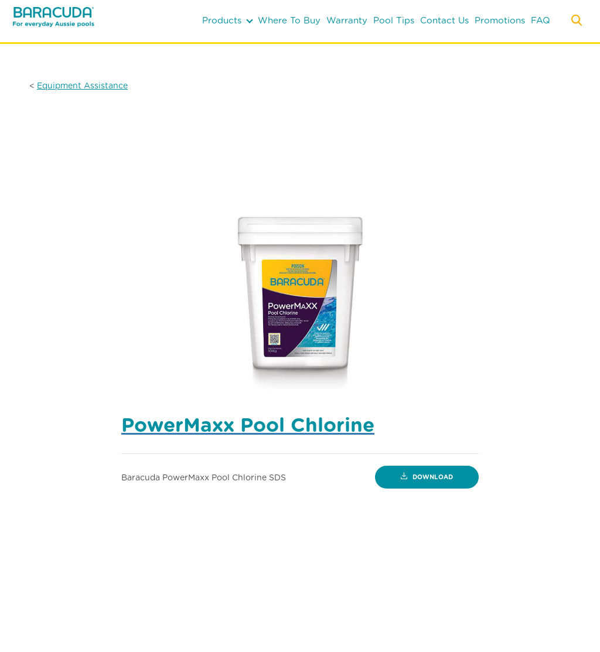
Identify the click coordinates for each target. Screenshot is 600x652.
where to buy (289, 20)
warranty (346, 20)
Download (427, 477)
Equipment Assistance (82, 85)
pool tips (393, 20)
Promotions (500, 20)
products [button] (227, 20)
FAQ (540, 20)
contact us (444, 20)
